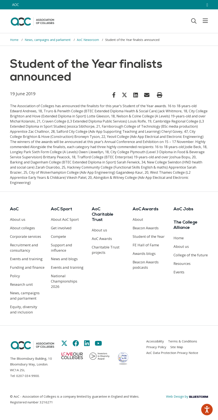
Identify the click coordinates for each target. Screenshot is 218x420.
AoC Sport (61, 209)
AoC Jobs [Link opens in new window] (183, 209)
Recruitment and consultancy (24, 247)
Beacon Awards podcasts (146, 265)
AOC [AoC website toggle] (15, 4)
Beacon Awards (146, 227)
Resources (182, 263)
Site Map (176, 347)
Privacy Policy (156, 347)
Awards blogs (144, 253)
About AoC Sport (65, 219)
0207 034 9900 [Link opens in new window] (27, 376)
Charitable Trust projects (105, 250)
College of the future (191, 255)
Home (14, 40)
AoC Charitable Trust (102, 214)
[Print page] (160, 95)
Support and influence (61, 247)
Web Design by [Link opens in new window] (187, 396)
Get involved (61, 227)
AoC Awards (102, 238)
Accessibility (155, 341)
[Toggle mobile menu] (202, 21)
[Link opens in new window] (114, 94)
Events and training (26, 258)
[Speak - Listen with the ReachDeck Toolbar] (207, 409)
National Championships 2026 (64, 281)
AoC (14, 209)
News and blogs (64, 258)
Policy (15, 275)
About (138, 219)
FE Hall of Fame (146, 244)
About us (17, 219)
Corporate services (25, 236)
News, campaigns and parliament (48, 40)
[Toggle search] (193, 21)
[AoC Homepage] (32, 21)
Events (179, 272)
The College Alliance (186, 225)
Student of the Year (149, 236)
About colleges (22, 227)
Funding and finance (27, 267)
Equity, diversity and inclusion (23, 309)
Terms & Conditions (182, 341)
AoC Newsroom (88, 40)
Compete (58, 236)
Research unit (21, 284)
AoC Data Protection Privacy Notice (172, 353)
